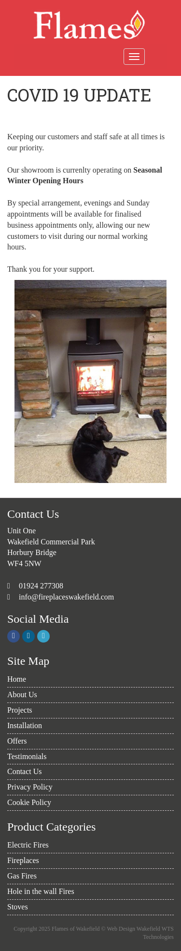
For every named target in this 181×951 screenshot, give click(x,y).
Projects (19, 710)
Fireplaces (23, 860)
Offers (17, 741)
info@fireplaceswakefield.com (66, 597)
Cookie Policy (29, 802)
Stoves (17, 907)
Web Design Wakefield (133, 928)
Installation (24, 725)
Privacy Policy (30, 787)
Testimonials (27, 756)
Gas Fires (22, 876)
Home (16, 679)
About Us (22, 694)
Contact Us (24, 771)
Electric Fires (28, 845)
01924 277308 (40, 586)
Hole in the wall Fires (40, 891)
